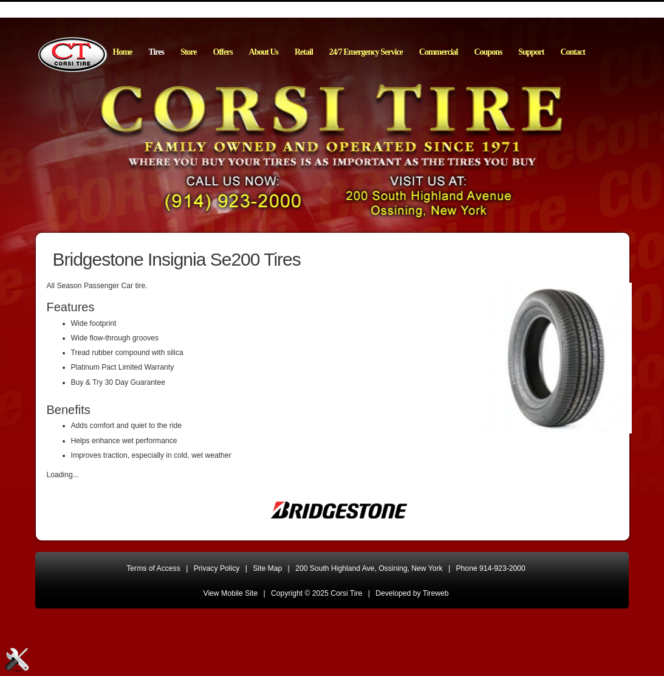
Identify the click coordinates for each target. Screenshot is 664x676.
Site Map (267, 568)
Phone (490, 568)
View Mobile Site (231, 593)
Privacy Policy (217, 568)
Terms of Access (153, 568)
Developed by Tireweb (411, 593)
